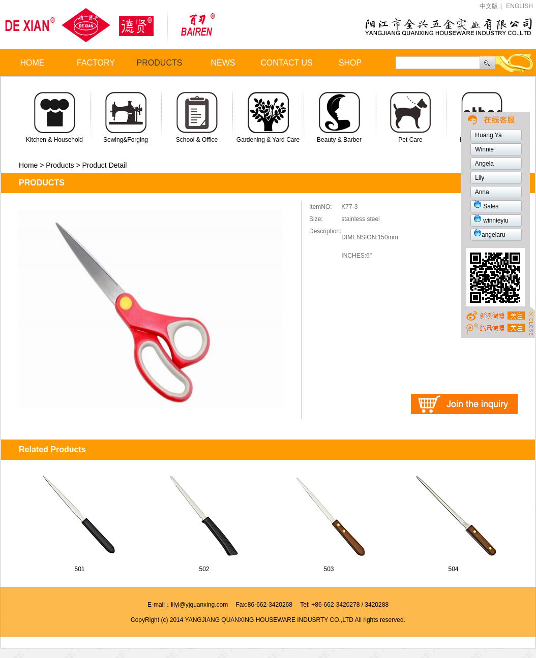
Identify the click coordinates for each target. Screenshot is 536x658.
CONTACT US (286, 62)
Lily (478, 177)
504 (453, 569)
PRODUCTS (160, 62)
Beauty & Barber (339, 139)
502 (204, 569)
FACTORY (96, 62)
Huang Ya (487, 135)
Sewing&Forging (125, 139)
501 (79, 569)
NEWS (223, 62)
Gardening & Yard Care (268, 139)
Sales (485, 206)
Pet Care (410, 139)
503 (328, 569)
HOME (32, 62)
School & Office (197, 139)
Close (531, 323)
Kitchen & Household (54, 139)
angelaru (489, 234)
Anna (481, 192)
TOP (494, 317)
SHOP (350, 62)
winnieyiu (491, 220)
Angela (483, 163)
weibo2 (476, 119)
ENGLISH (519, 6)
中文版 (489, 6)
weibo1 (494, 328)
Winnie (483, 149)
